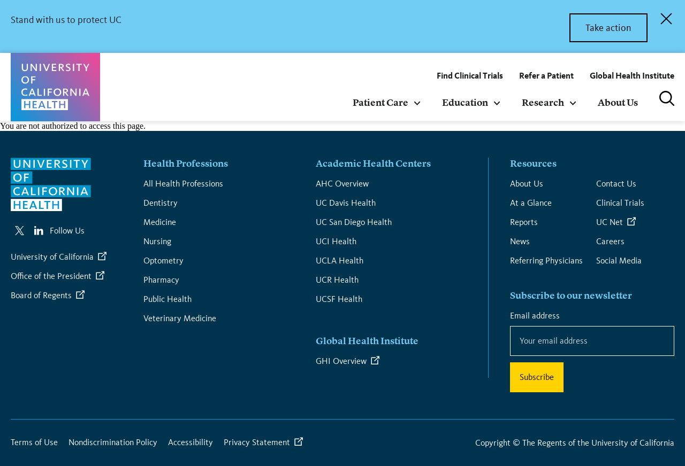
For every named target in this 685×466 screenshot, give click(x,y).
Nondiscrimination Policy (112, 442)
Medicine (159, 222)
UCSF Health (339, 299)
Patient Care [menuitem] (380, 103)
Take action (608, 28)
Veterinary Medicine (179, 318)
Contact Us (616, 183)
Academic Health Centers (373, 164)
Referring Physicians (546, 260)
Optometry (163, 260)
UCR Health (337, 280)
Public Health (167, 299)
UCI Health (336, 241)
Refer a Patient (546, 76)
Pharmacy (161, 280)
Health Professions (185, 164)
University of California (52, 257)
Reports (524, 222)
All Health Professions (183, 183)
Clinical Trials (620, 203)
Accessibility (190, 442)
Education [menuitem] (465, 103)
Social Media (619, 260)
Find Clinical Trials (470, 76)
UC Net (609, 222)
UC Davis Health (346, 203)
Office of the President (51, 276)
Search (667, 98)
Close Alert (666, 18)
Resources (533, 164)
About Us (526, 183)
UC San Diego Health (354, 222)
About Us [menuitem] (618, 103)
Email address (537, 315)
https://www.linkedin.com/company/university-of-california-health (38, 230)
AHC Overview (342, 183)
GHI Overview (341, 361)
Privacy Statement (257, 442)
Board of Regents (41, 295)
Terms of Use (34, 442)
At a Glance (531, 203)
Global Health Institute (632, 76)
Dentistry (160, 203)
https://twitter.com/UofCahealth (19, 230)
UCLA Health (339, 260)
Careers (610, 241)
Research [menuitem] (543, 103)
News (520, 241)
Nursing (157, 241)
